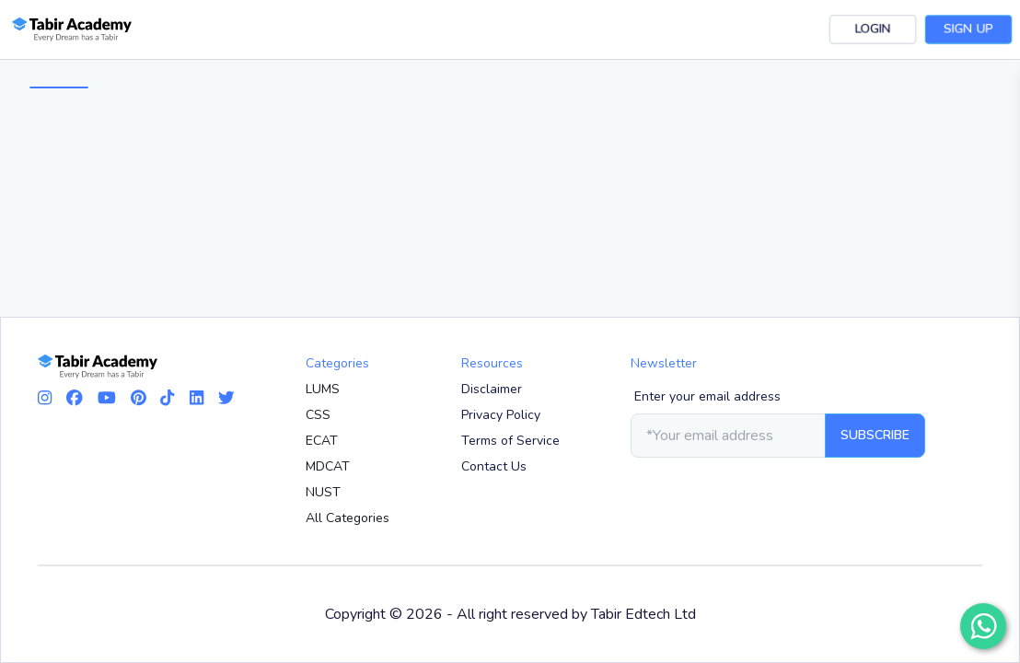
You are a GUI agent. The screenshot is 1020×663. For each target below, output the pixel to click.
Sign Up (969, 29)
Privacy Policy (500, 415)
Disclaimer (491, 389)
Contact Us (494, 466)
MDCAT (328, 466)
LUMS (323, 389)
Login (872, 29)
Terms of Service (510, 440)
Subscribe (875, 435)
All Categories (347, 518)
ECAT (322, 440)
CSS (318, 415)
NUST (323, 492)
